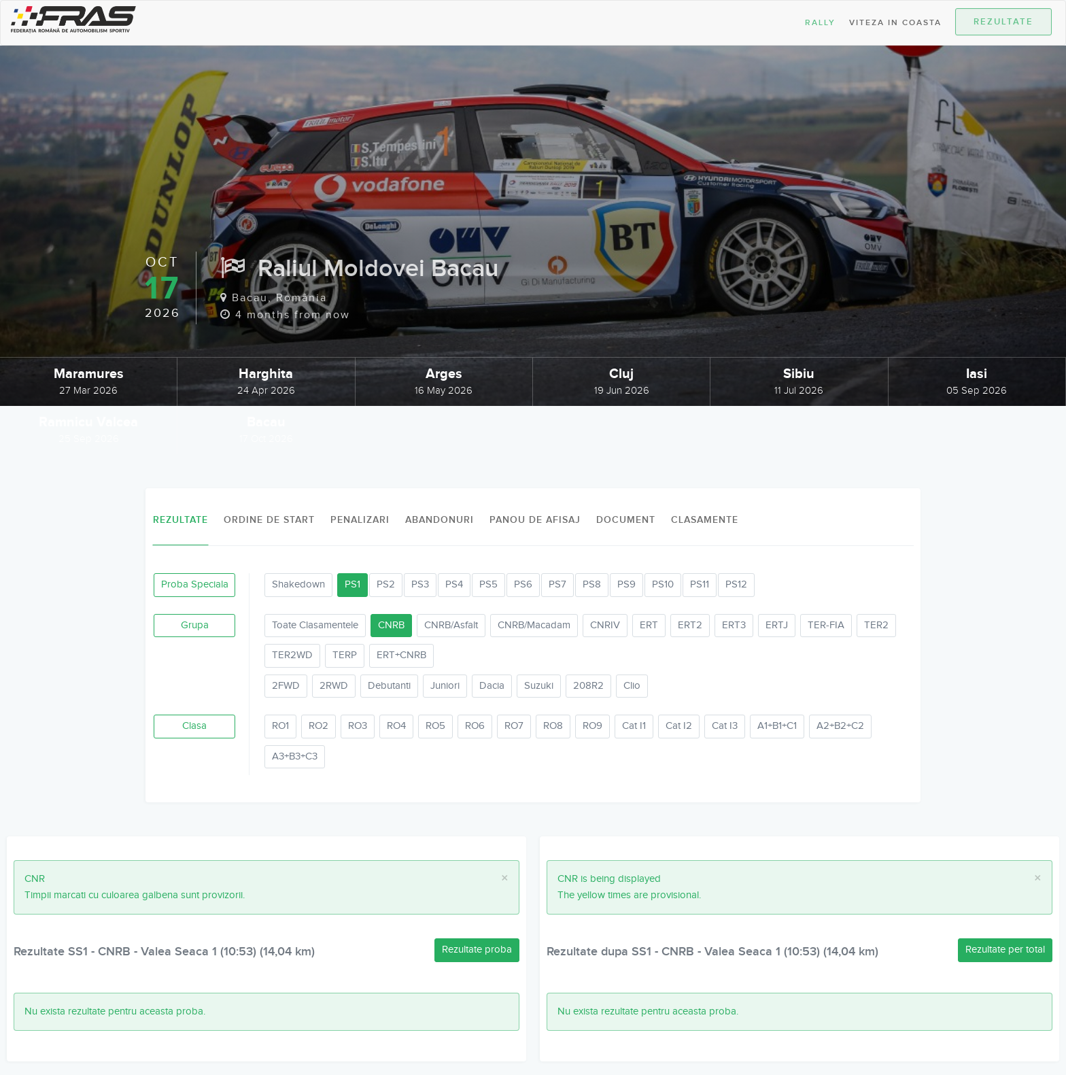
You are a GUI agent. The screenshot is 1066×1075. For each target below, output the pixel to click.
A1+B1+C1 (777, 726)
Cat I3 (725, 726)
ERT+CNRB (401, 655)
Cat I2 (679, 726)
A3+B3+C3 (294, 756)
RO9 (592, 726)
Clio (631, 686)
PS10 (663, 584)
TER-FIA (826, 625)
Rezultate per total (1005, 949)
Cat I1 (634, 726)
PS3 (420, 584)
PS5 (488, 584)
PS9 (626, 584)
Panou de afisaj (535, 520)
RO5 (435, 726)
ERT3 (734, 625)
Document (625, 520)
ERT (649, 625)
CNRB (391, 625)
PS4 (454, 584)
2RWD (334, 686)
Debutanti (389, 686)
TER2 (876, 625)
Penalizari (360, 520)
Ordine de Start (269, 520)
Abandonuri (439, 520)
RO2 (318, 726)
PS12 (736, 584)
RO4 (396, 726)
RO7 (513, 726)
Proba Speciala (194, 584)
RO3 (357, 726)
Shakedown (298, 584)
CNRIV (605, 625)
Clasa (194, 726)
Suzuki (538, 686)
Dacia (491, 686)
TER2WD (292, 655)
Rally (820, 23)
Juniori (445, 686)
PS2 (386, 584)
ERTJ (777, 625)
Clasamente (704, 520)
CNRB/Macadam (534, 625)
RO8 (553, 726)
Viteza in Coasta (895, 23)
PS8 (592, 584)
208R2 (588, 686)
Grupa (195, 625)
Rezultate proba (477, 949)
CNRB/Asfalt (451, 625)
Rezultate (1003, 21)
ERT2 (690, 625)
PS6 (523, 584)
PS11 (699, 584)
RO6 (475, 726)
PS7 (557, 584)
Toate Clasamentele (315, 625)
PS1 (352, 584)
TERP (344, 655)
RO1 (280, 726)
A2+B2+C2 (840, 726)
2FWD (286, 686)
